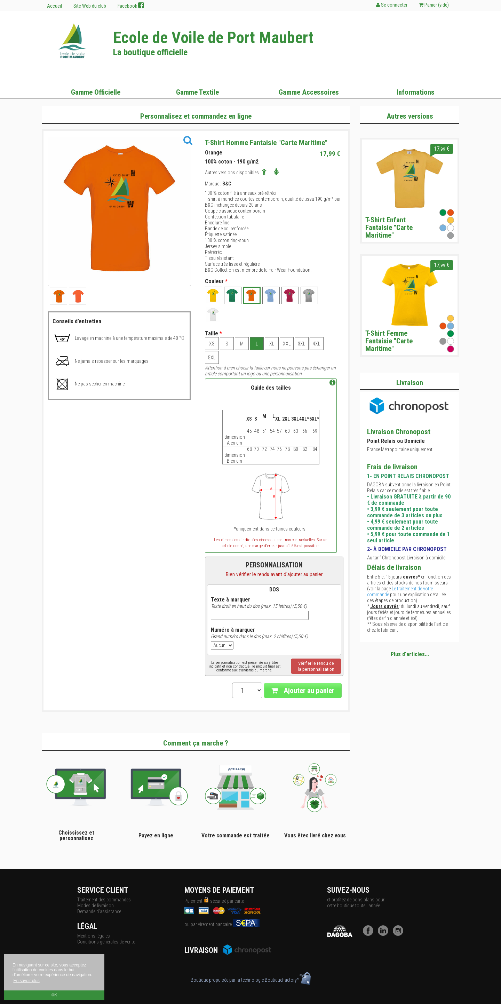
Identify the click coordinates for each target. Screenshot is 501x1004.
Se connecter (391, 5)
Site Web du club (89, 6)
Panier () (434, 5)
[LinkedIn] (385, 934)
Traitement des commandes (104, 899)
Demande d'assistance (99, 911)
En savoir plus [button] (26, 980)
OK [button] (54, 995)
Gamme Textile (197, 92)
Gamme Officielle (95, 92)
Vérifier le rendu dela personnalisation (316, 666)
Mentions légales (93, 936)
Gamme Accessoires (309, 92)
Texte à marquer (230, 600)
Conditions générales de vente (106, 942)
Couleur (216, 281)
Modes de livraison (95, 905)
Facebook (131, 5)
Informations (416, 92)
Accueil (54, 6)
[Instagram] (400, 934)
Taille (213, 333)
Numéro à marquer (233, 630)
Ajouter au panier (302, 690)
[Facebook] (370, 934)
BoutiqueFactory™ (288, 980)
